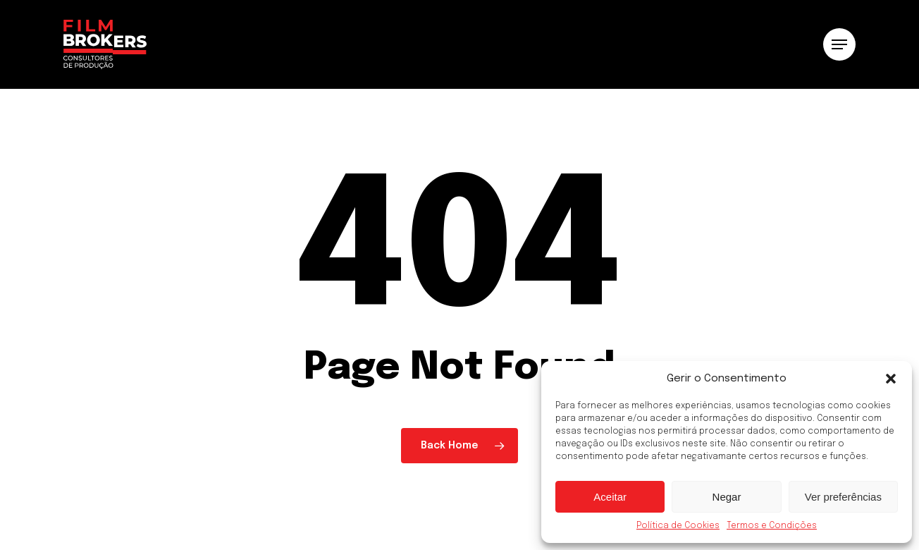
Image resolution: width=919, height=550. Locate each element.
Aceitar (610, 497)
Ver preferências (843, 497)
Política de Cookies (678, 526)
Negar (727, 497)
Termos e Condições (772, 526)
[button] (891, 379)
